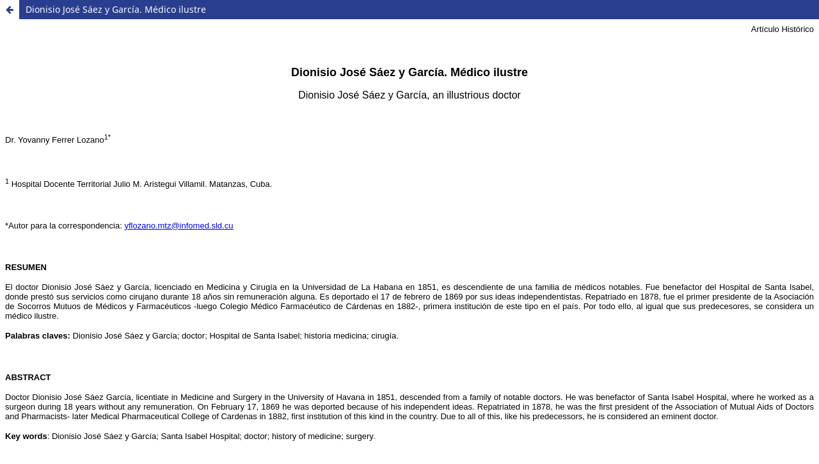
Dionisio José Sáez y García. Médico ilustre (116, 9)
